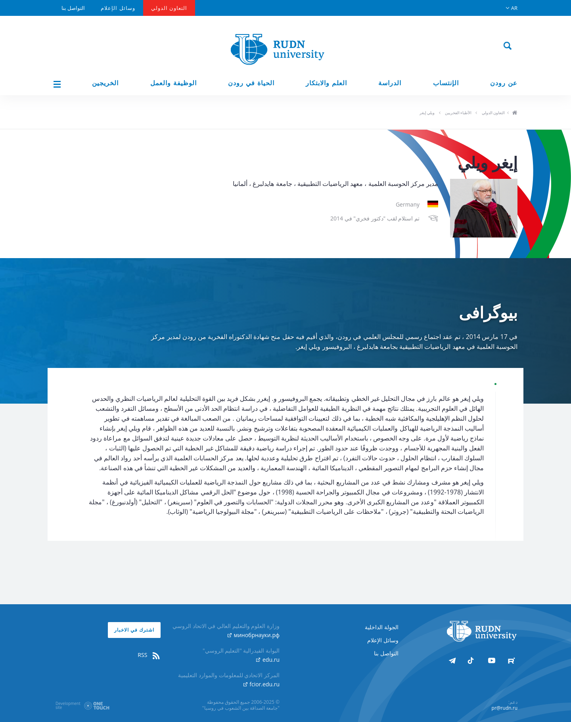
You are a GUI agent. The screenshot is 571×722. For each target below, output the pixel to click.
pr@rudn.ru (504, 708)
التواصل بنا (73, 7)
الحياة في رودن (251, 83)
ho (514, 113)
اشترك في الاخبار (134, 629)
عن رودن (503, 83)
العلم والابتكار (326, 83)
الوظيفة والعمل (173, 83)
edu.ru (268, 659)
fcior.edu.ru (261, 684)
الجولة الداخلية (382, 627)
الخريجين (105, 83)
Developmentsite (68, 705)
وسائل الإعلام (118, 7)
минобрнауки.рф (254, 635)
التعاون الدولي (169, 7)
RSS (149, 655)
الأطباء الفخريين (458, 112)
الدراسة (389, 83)
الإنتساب (446, 83)
